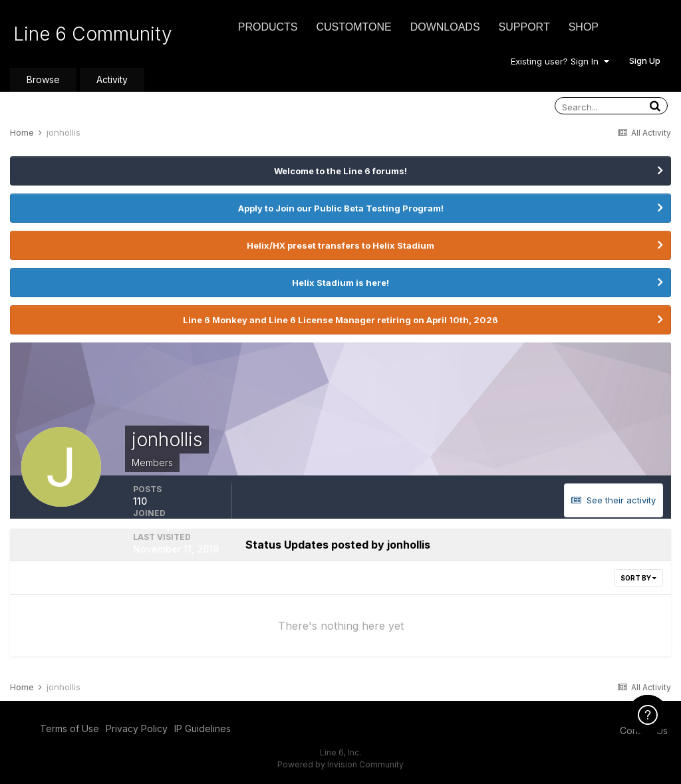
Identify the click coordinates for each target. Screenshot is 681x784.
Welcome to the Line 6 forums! (340, 171)
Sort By (638, 578)
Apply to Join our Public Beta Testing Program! (341, 208)
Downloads (445, 27)
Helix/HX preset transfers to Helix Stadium (340, 245)
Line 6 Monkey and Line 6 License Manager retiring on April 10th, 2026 (340, 320)
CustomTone (353, 27)
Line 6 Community (92, 34)
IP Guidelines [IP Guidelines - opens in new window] (202, 728)
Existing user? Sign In (560, 61)
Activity (112, 79)
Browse (43, 79)
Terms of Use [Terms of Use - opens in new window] (69, 728)
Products (268, 27)
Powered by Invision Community (340, 764)
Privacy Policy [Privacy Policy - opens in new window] (137, 728)
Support (524, 27)
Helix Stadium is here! (340, 282)
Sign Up (644, 60)
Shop (584, 27)
